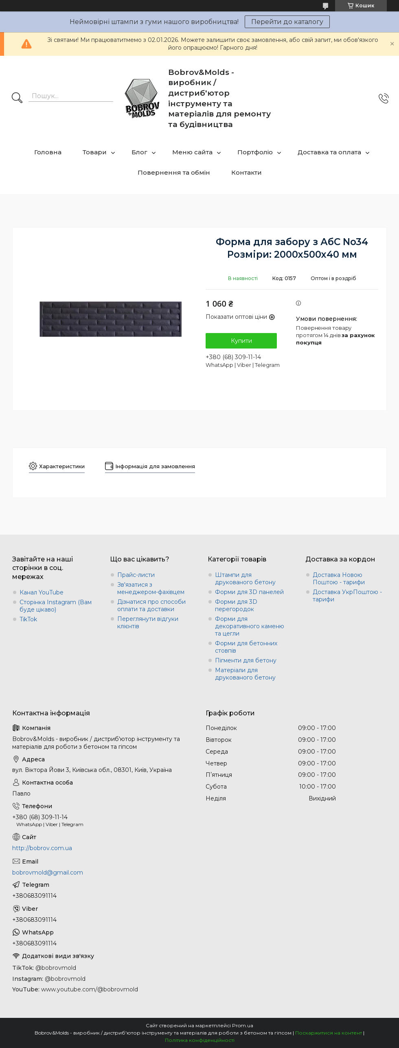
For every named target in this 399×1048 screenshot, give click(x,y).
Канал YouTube (42, 592)
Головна (47, 152)
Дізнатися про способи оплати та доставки (151, 605)
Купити (241, 340)
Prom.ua (242, 1025)
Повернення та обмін (174, 172)
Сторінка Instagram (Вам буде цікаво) (56, 606)
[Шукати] (17, 98)
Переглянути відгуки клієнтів (147, 622)
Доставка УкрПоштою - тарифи (347, 595)
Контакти (246, 172)
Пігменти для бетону (245, 660)
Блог (139, 152)
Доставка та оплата (329, 152)
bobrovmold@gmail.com (47, 872)
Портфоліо (255, 152)
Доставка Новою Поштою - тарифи (339, 578)
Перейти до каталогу (287, 22)
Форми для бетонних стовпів (246, 647)
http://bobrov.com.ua (42, 848)
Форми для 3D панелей (249, 592)
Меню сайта (192, 152)
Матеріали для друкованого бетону (245, 674)
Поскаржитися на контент (328, 1033)
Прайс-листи (136, 575)
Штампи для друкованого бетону (245, 578)
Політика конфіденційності (200, 1040)
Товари (95, 152)
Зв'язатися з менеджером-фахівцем (150, 588)
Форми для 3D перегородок (236, 605)
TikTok (28, 619)
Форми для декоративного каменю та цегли (249, 626)
